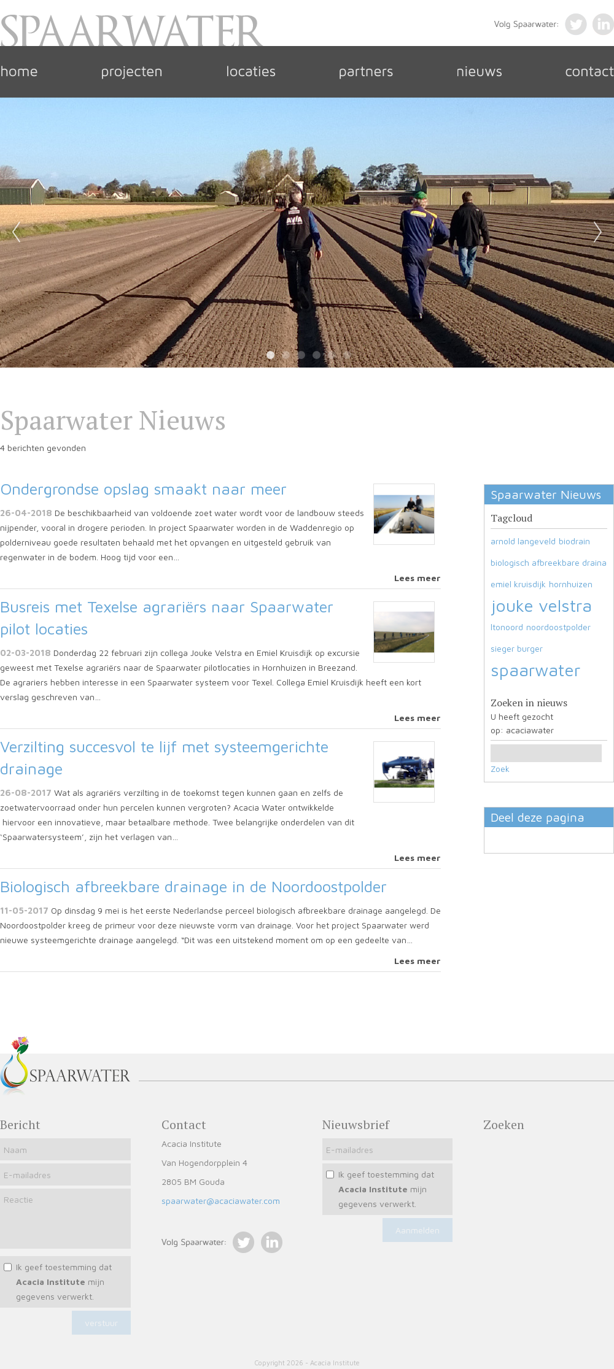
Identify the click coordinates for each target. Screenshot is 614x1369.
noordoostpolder (558, 627)
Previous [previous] (16, 233)
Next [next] (598, 233)
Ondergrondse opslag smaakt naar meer (143, 488)
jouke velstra (541, 605)
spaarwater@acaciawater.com (220, 1200)
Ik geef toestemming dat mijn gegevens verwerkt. (64, 1282)
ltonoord (507, 627)
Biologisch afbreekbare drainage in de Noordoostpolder (193, 886)
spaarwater (535, 670)
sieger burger (517, 648)
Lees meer (417, 578)
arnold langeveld (523, 541)
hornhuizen (571, 584)
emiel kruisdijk (518, 584)
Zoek (500, 768)
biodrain (574, 541)
